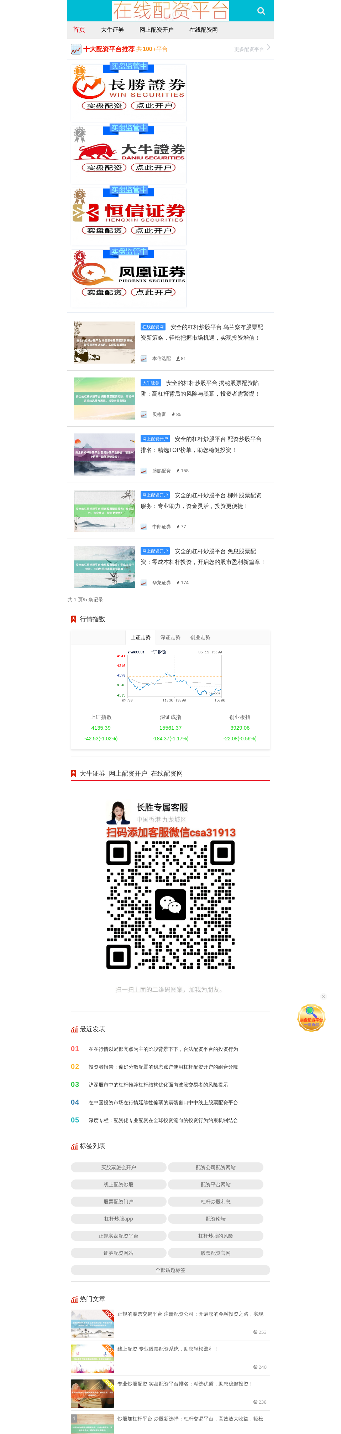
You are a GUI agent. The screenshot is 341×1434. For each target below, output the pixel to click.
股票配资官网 (216, 1115)
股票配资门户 (118, 1064)
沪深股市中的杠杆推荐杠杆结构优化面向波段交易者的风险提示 (158, 947)
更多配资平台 (252, 48)
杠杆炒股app (118, 1081)
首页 (79, 29)
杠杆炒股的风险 (215, 1098)
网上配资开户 (157, 30)
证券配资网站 (118, 1115)
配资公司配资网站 (216, 1030)
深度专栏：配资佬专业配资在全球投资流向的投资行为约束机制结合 (163, 983)
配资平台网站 (216, 1047)
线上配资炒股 (118, 1047)
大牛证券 (112, 30)
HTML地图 (238, 1408)
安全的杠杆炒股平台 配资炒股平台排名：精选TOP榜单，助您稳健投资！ (203, 312)
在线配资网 (203, 30)
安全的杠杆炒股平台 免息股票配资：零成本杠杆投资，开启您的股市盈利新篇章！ (203, 425)
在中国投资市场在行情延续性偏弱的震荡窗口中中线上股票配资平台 (163, 965)
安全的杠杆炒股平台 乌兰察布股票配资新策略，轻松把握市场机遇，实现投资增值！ (202, 198)
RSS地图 (214, 1408)
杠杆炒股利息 (216, 1064)
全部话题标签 (170, 1133)
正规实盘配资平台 (118, 1098)
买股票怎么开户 (118, 1030)
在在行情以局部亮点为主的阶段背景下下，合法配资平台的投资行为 (163, 912)
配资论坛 (216, 1081)
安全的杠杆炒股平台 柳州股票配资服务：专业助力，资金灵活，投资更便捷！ (203, 368)
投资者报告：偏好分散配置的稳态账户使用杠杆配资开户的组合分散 (163, 929)
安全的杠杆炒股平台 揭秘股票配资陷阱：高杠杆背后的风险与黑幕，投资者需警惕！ (202, 255)
